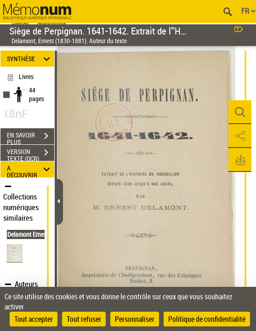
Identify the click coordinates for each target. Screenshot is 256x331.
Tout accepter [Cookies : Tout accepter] (33, 319)
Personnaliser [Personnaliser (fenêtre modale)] (134, 319)
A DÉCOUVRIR (30, 169)
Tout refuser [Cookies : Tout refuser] (84, 319)
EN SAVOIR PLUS (30, 137)
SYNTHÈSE (30, 59)
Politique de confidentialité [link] (206, 319)
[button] (239, 112)
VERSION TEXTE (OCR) (30, 153)
